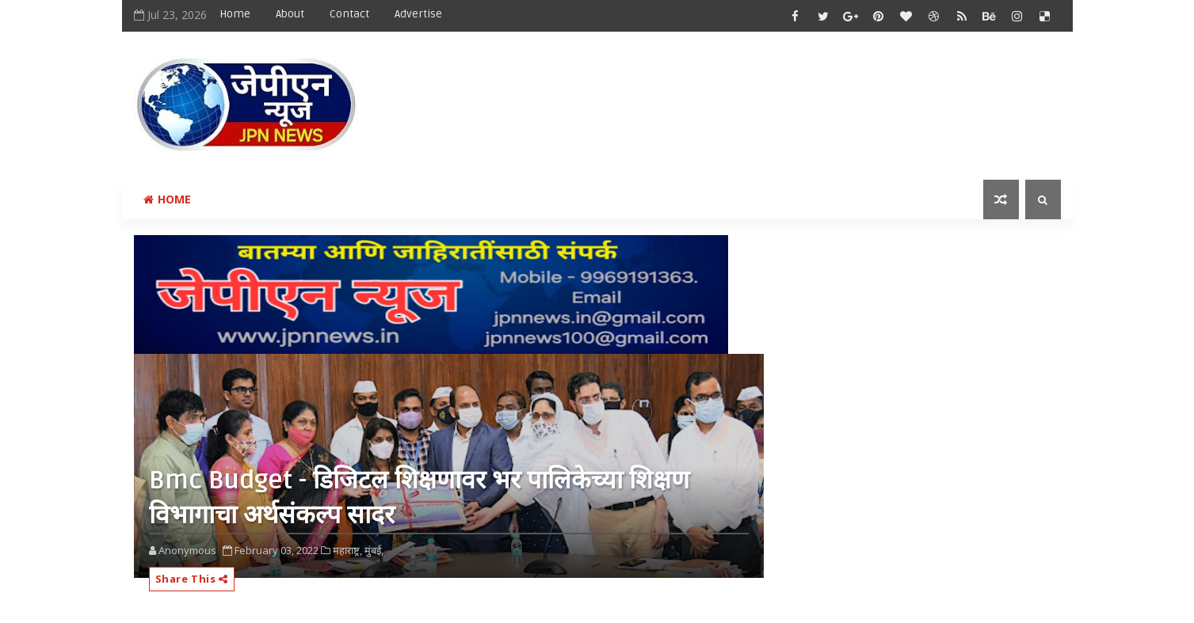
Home (234, 14)
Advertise (418, 14)
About (290, 14)
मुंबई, (373, 550)
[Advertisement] (771, 92)
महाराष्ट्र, (347, 550)
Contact (349, 14)
